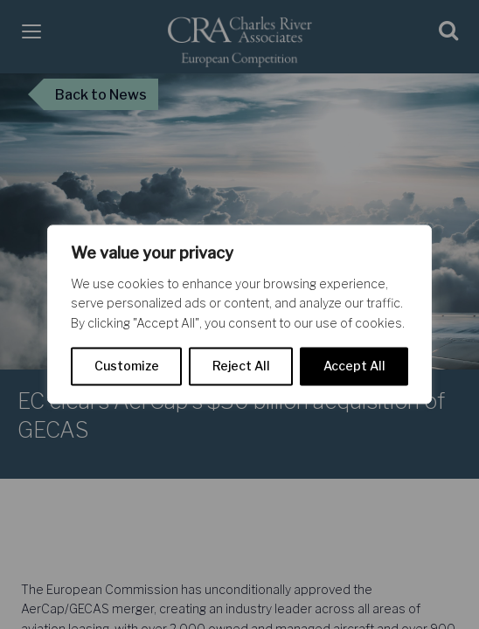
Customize (126, 366)
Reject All (241, 366)
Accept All (354, 366)
